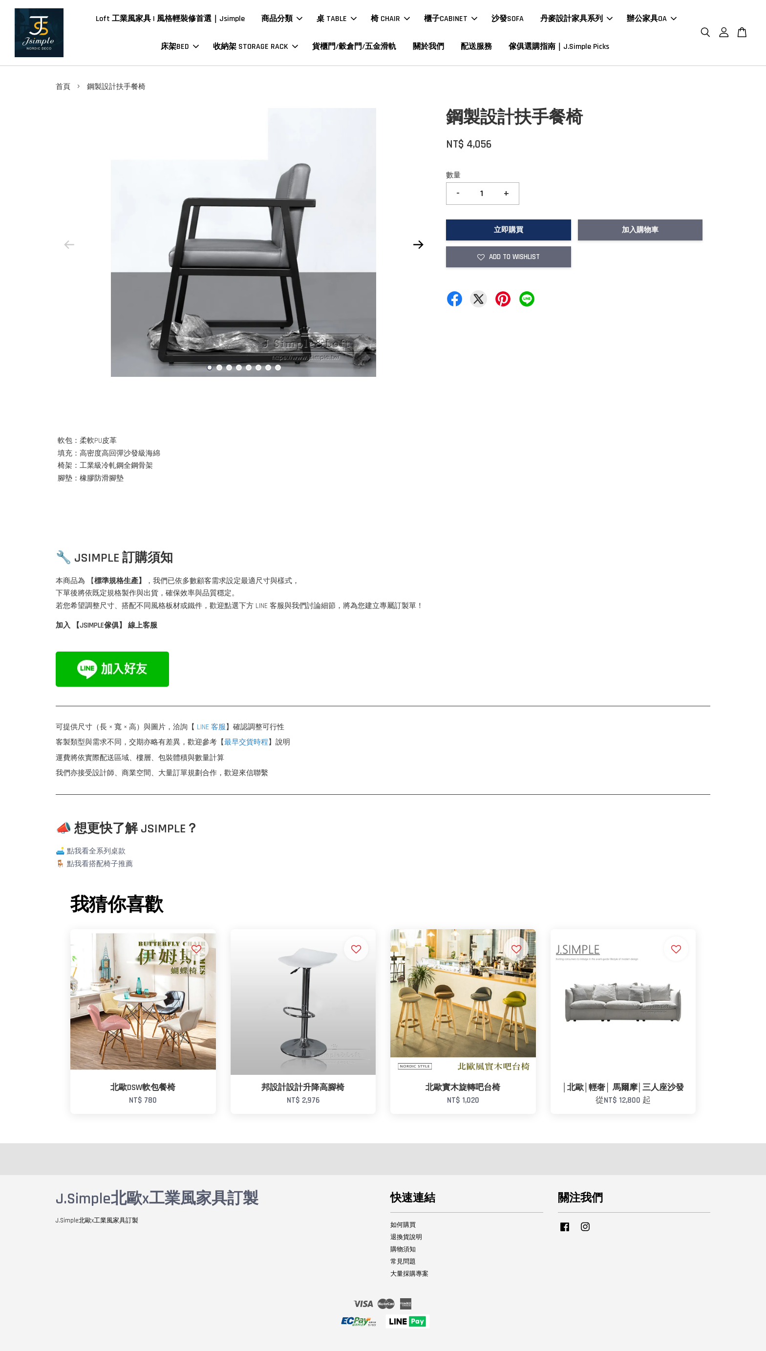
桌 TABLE (337, 19)
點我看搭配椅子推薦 (100, 864)
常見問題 (403, 1261)
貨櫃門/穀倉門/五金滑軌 (354, 47)
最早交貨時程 (246, 742)
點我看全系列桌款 (96, 851)
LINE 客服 (211, 727)
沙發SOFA (507, 19)
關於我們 (428, 47)
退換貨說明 (406, 1237)
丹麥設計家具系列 (576, 19)
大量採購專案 (409, 1274)
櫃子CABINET (450, 19)
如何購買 (403, 1225)
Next (418, 244)
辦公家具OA (652, 19)
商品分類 (281, 19)
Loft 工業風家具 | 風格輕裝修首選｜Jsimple (170, 19)
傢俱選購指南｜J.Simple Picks (559, 47)
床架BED (180, 47)
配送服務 (476, 47)
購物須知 (403, 1249)
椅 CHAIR (390, 19)
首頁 (63, 86)
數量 (453, 175)
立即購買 (508, 230)
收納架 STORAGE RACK (255, 47)
